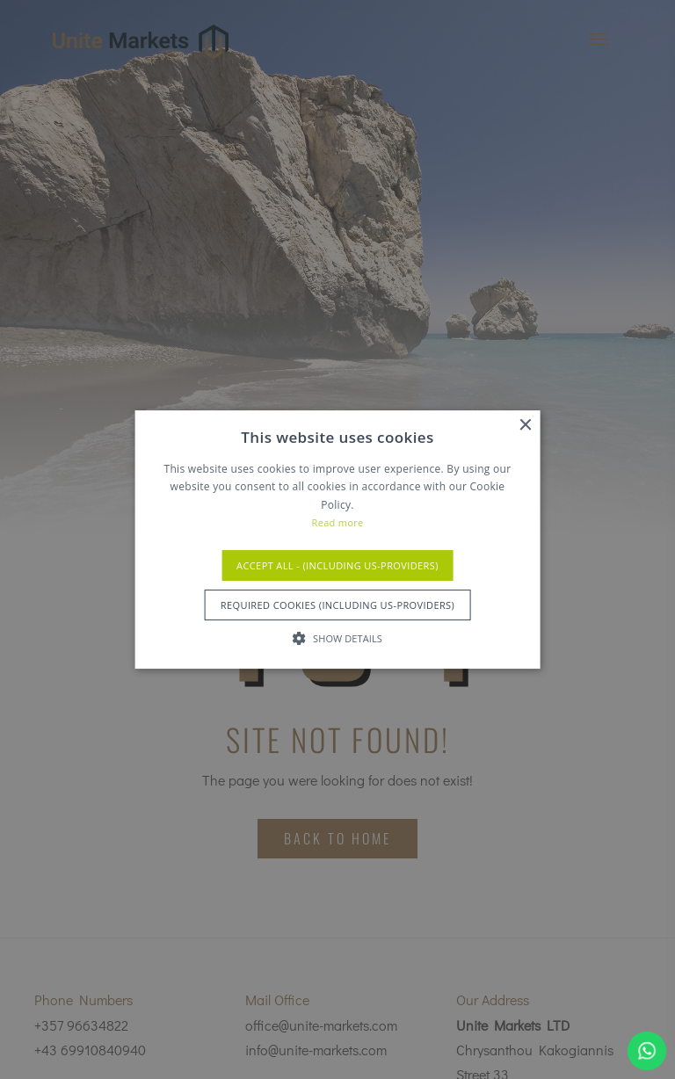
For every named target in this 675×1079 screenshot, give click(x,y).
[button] (337, 638)
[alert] (337, 539)
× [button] (524, 425)
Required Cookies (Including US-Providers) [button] (337, 605)
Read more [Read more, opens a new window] (338, 522)
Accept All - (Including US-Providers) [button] (337, 565)
